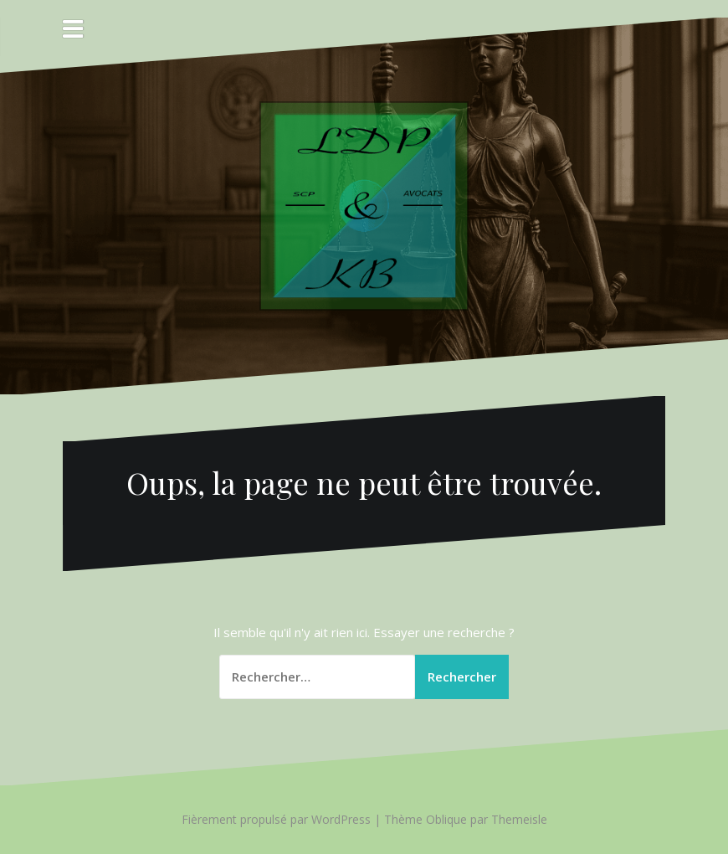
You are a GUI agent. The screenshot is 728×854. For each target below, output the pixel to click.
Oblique (446, 819)
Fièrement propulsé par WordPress (276, 819)
